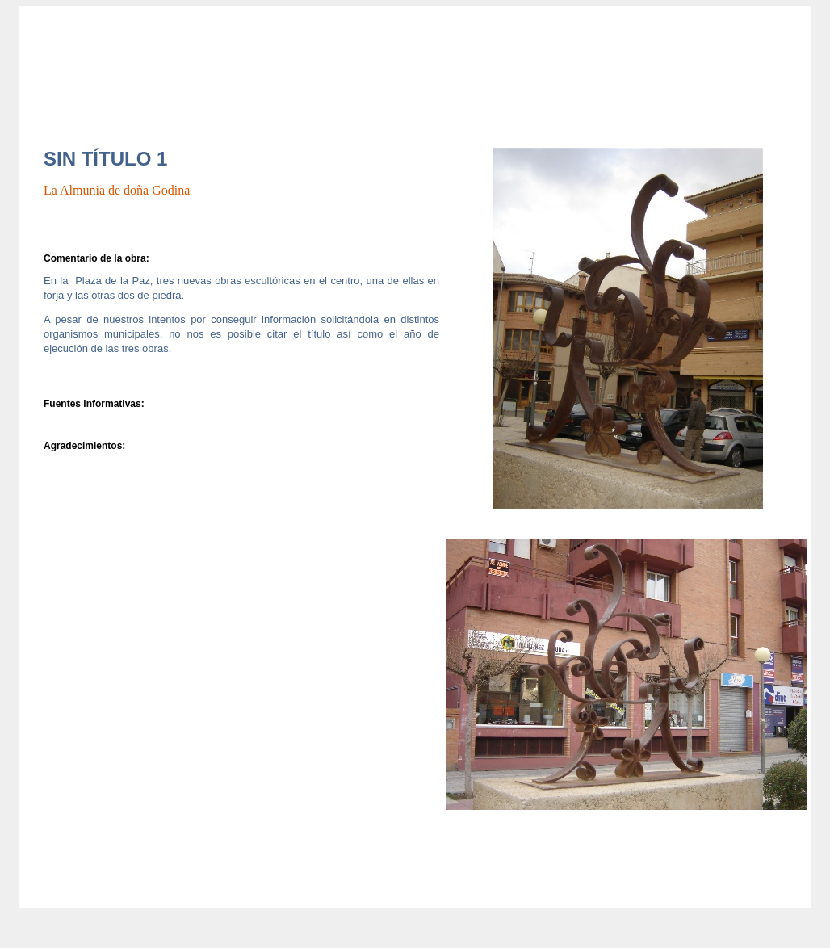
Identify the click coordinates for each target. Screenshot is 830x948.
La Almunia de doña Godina (117, 190)
